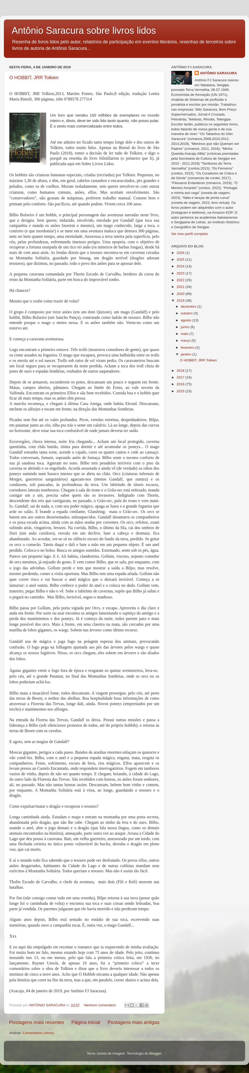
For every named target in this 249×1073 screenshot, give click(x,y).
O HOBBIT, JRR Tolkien (34, 77)
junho (185, 327)
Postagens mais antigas (133, 1022)
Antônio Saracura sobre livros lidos (84, 30)
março (186, 340)
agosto (186, 320)
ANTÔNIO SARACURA (218, 73)
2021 (181, 287)
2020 (181, 294)
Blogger (155, 1053)
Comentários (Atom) (38, 1033)
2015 (181, 391)
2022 (181, 280)
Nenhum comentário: (100, 1005)
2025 (181, 259)
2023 (181, 273)
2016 (181, 384)
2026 (181, 253)
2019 (181, 300)
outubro (187, 313)
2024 (181, 266)
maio (185, 334)
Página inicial (85, 1022)
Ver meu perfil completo (189, 234)
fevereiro (188, 347)
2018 (181, 371)
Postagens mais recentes (36, 1022)
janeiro (186, 354)
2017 (181, 377)
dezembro (189, 306)
